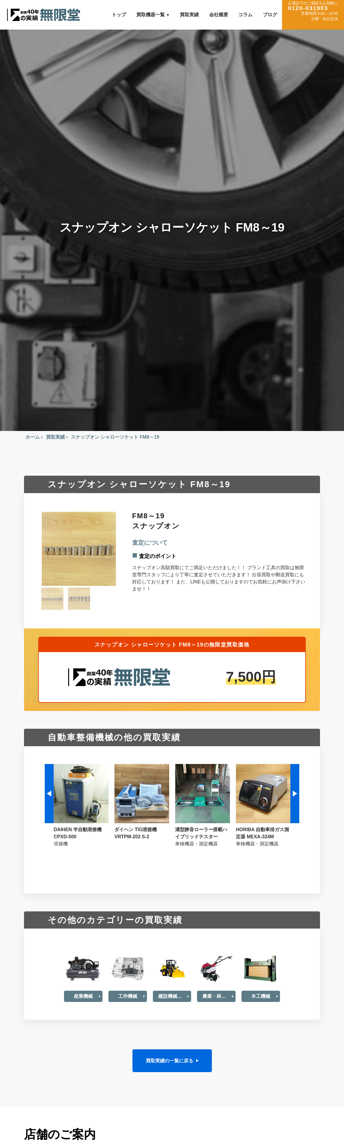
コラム (245, 14)
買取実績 (189, 14)
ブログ (270, 14)
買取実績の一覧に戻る (169, 1060)
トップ (119, 14)
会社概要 (218, 14)
